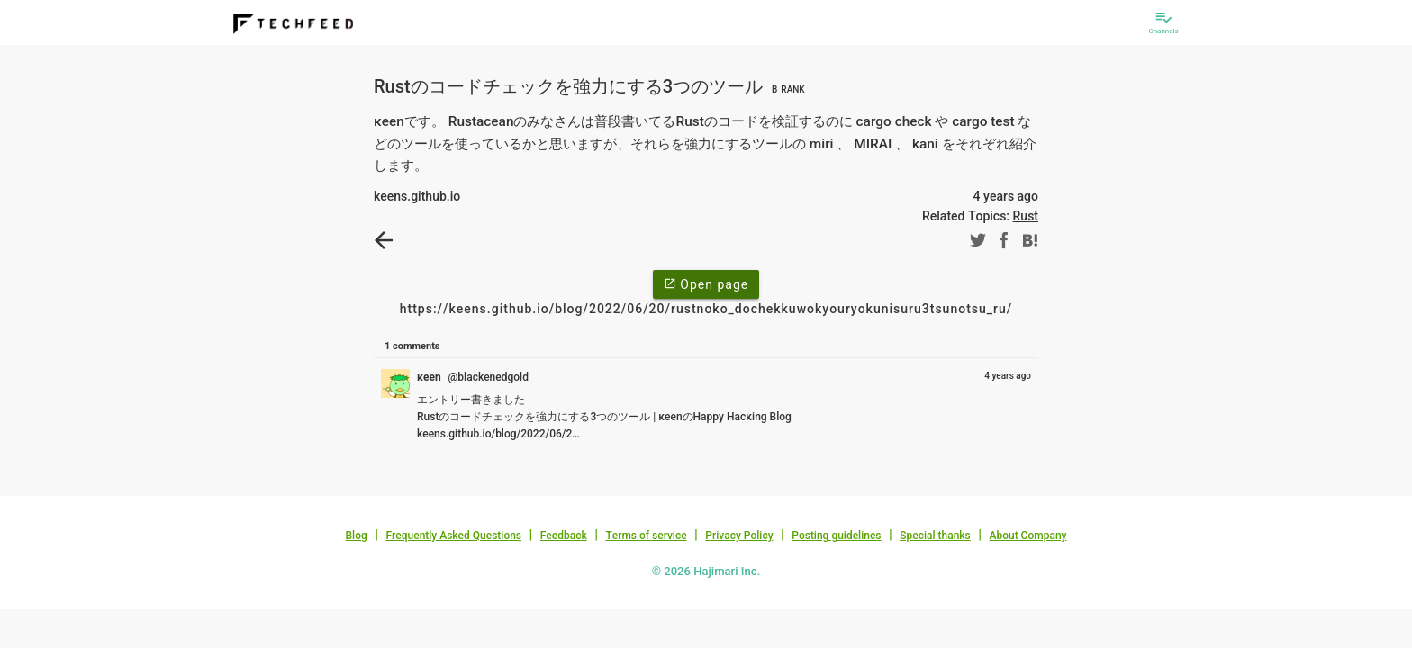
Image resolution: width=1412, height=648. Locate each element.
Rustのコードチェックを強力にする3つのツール (592, 86)
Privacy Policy (739, 535)
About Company (1027, 535)
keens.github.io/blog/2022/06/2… (498, 434)
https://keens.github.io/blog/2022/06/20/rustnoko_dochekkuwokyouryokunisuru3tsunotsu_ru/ (706, 309)
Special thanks (935, 535)
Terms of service (645, 535)
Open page (706, 283)
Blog (356, 535)
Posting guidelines (836, 535)
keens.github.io (417, 196)
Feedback (563, 535)
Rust (1025, 216)
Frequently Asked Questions (453, 535)
